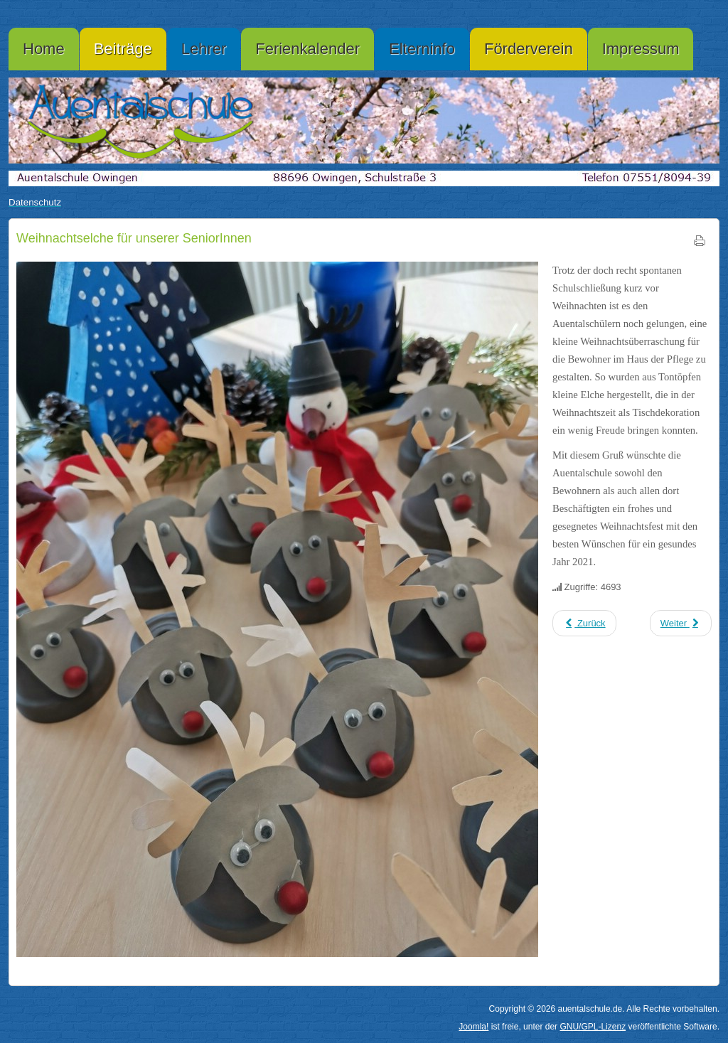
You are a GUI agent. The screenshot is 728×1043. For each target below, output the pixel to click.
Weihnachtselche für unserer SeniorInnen (134, 238)
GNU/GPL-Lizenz (593, 1027)
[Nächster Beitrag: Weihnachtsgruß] (681, 623)
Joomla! (473, 1027)
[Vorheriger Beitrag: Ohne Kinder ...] (584, 623)
